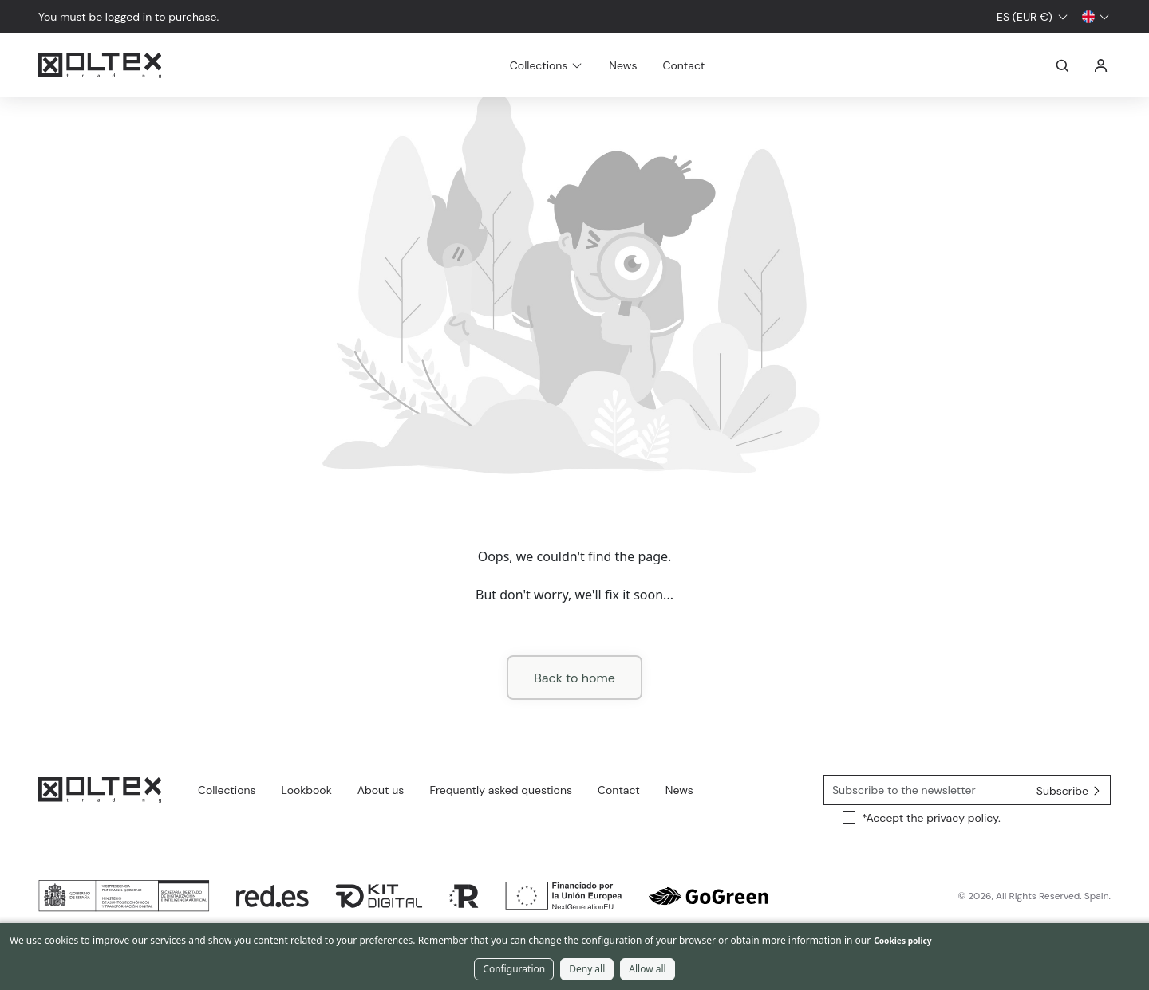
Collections (227, 790)
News (623, 65)
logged (122, 17)
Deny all (587, 969)
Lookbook (307, 790)
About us (381, 790)
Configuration (514, 969)
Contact (683, 65)
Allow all (647, 969)
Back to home (574, 678)
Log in (1101, 65)
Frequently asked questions (500, 790)
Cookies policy (902, 940)
